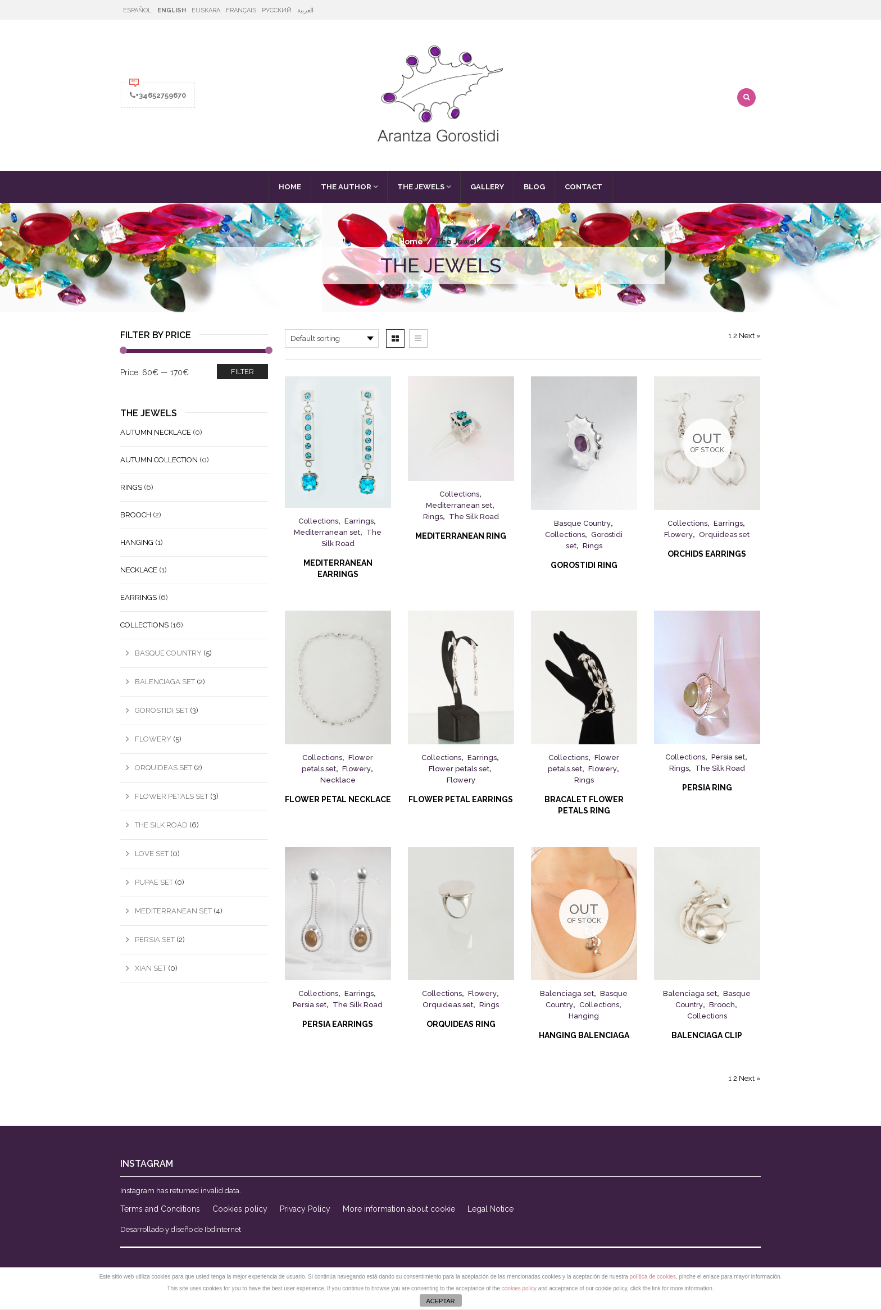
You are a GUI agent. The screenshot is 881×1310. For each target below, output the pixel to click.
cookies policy (519, 1288)
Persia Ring (707, 787)
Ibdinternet (223, 1229)
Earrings (359, 521)
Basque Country (582, 523)
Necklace (338, 780)
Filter (242, 371)
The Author (346, 187)
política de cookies (653, 1276)
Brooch (722, 1004)
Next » (750, 335)
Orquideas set (724, 534)
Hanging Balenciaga (584, 1035)
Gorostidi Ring (584, 565)
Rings (433, 516)
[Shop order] (332, 338)
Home (290, 187)
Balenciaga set (567, 993)
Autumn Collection (159, 460)
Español (137, 10)
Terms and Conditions (160, 1208)
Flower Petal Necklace (338, 799)
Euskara (206, 10)
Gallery (487, 187)
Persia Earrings (337, 1024)
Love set (152, 853)
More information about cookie (399, 1208)
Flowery (678, 534)
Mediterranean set (327, 532)
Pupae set (154, 882)
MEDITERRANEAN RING (460, 535)
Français (241, 10)
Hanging (584, 1016)
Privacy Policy (305, 1208)
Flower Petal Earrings (460, 799)
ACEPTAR (440, 1301)
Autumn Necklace (155, 432)
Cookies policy (239, 1208)
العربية (305, 10)
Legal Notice (490, 1208)
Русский (277, 10)
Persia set (728, 757)
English (171, 10)
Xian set (150, 968)
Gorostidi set (161, 710)
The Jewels (420, 187)
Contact (583, 187)
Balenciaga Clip (706, 1035)
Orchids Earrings (706, 553)
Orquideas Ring (461, 1024)
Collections (318, 521)
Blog (534, 187)
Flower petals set (459, 769)
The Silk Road (474, 516)
